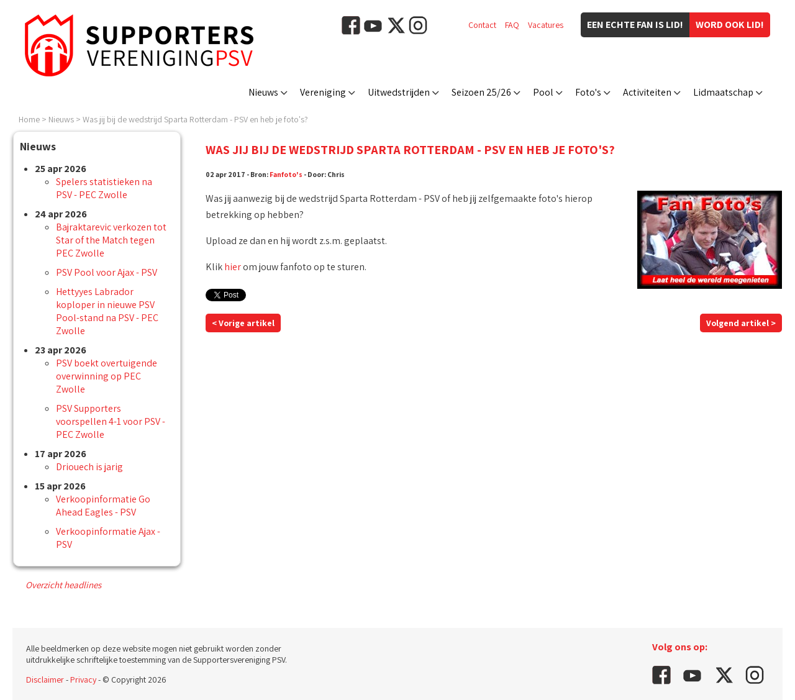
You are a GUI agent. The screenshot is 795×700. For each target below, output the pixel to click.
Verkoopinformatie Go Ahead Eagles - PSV (103, 506)
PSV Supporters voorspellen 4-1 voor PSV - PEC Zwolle (110, 421)
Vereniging (323, 92)
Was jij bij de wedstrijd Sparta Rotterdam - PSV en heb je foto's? (195, 119)
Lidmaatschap (723, 92)
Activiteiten (647, 92)
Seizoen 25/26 (481, 92)
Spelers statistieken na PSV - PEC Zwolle (104, 188)
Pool (543, 92)
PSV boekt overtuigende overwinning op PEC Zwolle (106, 376)
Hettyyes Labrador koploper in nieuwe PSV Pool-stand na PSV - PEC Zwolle (107, 311)
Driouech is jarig (89, 466)
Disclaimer (45, 679)
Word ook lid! (730, 24)
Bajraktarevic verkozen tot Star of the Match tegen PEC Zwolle (111, 240)
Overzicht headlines (63, 585)
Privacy (83, 679)
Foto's (588, 92)
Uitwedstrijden (399, 92)
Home (29, 119)
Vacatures (545, 24)
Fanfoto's (286, 174)
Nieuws (263, 92)
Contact (482, 24)
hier (232, 266)
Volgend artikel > (741, 323)
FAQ (512, 24)
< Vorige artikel (243, 323)
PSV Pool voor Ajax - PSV (106, 272)
